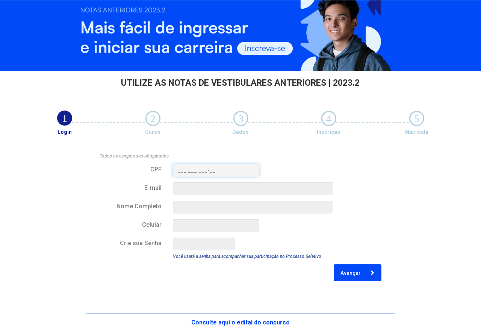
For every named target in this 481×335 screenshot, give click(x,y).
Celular (152, 224)
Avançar (357, 273)
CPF (156, 169)
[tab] (64, 118)
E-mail (153, 187)
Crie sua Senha (141, 243)
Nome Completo (139, 206)
